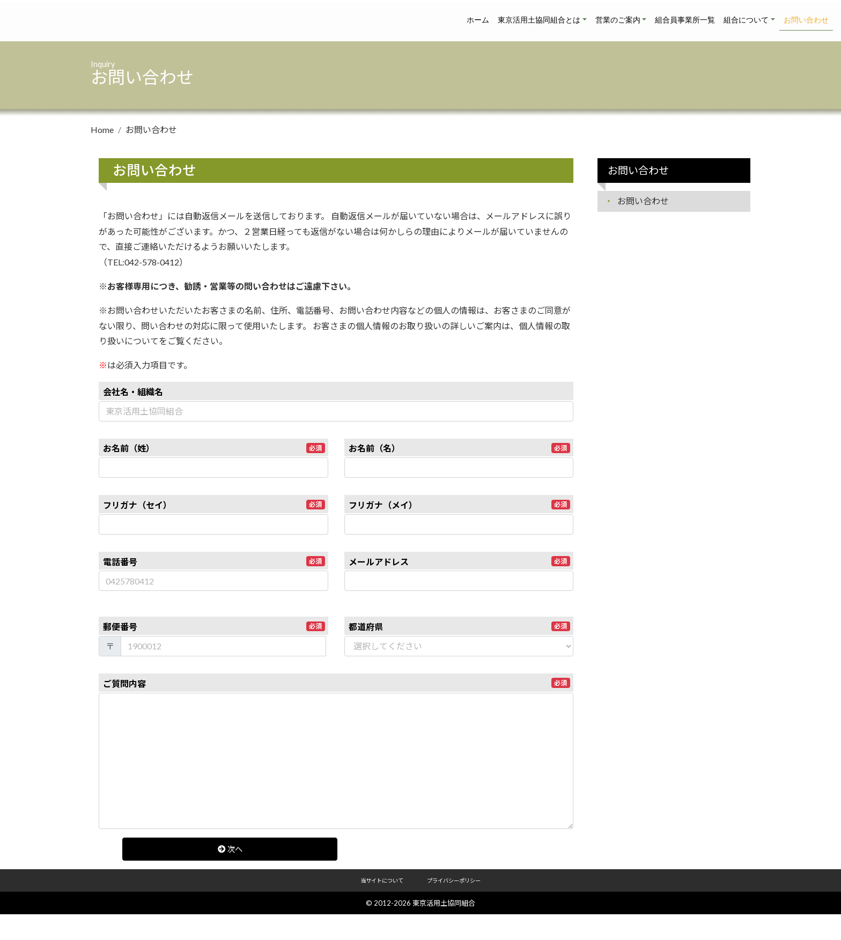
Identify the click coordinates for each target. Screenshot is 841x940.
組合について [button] (746, 20)
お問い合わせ (806, 20)
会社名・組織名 (133, 392)
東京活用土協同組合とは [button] (539, 20)
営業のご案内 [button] (617, 20)
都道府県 (460, 626)
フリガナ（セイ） (214, 505)
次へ (217, 849)
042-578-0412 (151, 262)
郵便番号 (214, 626)
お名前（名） (460, 448)
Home (102, 129)
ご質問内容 (336, 683)
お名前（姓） (214, 448)
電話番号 (214, 561)
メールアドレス (460, 561)
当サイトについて (381, 880)
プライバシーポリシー (454, 880)
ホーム (478, 20)
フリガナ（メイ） (460, 505)
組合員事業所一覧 (685, 20)
